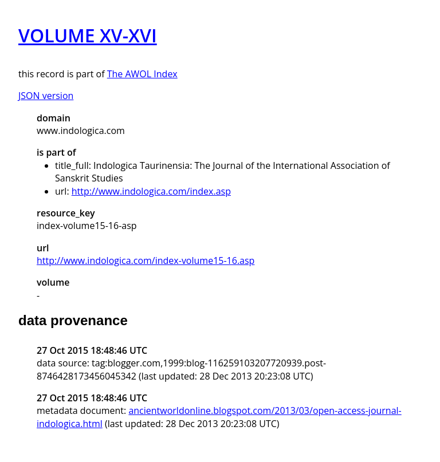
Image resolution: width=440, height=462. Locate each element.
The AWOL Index (142, 74)
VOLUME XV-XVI (87, 35)
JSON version (45, 95)
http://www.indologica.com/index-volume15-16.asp (145, 260)
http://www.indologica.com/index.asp (151, 191)
